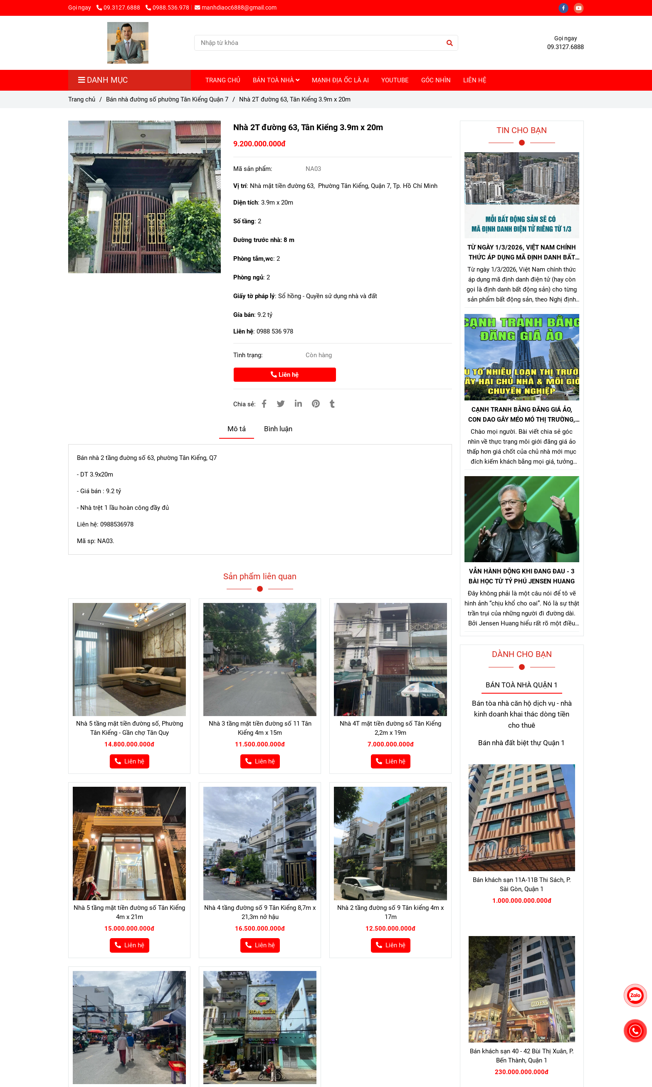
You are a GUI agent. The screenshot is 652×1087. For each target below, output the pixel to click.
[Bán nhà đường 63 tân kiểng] (144, 197)
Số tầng (243, 221)
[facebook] (566, 7)
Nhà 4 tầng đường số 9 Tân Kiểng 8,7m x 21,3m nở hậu (260, 912)
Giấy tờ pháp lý (254, 296)
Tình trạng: (248, 355)
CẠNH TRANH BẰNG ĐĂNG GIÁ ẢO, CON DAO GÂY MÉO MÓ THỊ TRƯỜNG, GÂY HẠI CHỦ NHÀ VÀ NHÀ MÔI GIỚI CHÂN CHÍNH (521, 415)
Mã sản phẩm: (253, 169)
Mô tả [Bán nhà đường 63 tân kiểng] (236, 429)
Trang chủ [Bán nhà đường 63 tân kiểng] (81, 99)
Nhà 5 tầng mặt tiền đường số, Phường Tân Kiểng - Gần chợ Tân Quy (129, 728)
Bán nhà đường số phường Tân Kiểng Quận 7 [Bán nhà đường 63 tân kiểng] (167, 99)
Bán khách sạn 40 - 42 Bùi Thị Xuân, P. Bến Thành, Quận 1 (522, 1055)
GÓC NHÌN (436, 80)
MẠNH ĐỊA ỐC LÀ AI (340, 80)
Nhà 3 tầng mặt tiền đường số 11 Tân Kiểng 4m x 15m (260, 728)
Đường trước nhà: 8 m (263, 240)
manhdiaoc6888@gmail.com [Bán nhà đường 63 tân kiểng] (236, 7)
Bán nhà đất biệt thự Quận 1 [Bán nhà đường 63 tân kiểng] (521, 743)
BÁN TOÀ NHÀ (276, 80)
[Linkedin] (298, 404)
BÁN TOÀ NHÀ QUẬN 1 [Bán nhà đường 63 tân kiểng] (522, 685)
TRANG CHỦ (222, 80)
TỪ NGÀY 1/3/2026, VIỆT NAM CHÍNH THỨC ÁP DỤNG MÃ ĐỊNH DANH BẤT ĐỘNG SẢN (521, 253)
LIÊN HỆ (475, 80)
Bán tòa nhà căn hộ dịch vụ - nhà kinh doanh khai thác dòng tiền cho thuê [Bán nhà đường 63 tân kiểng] (522, 714)
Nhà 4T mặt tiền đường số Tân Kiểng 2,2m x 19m (390, 728)
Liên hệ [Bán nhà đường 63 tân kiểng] (285, 374)
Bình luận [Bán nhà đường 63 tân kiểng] (278, 429)
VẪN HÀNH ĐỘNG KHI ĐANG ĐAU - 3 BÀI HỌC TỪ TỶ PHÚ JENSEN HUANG (522, 576)
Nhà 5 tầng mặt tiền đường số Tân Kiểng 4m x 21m (129, 912)
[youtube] (581, 7)
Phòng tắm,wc (253, 258)
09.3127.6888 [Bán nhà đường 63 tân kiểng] (118, 7)
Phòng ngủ (248, 277)
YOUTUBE (395, 80)
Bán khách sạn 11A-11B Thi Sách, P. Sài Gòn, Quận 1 (522, 884)
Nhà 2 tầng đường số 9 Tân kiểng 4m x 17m (390, 912)
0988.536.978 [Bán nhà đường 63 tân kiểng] (167, 7)
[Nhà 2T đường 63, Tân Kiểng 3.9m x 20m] (127, 43)
